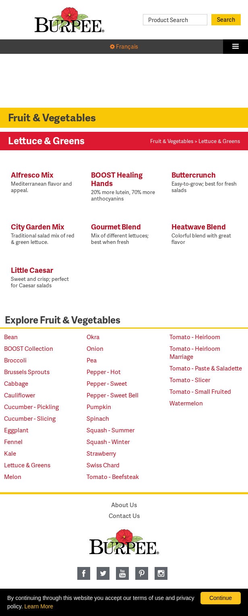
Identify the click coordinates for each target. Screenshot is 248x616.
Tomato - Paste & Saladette (205, 368)
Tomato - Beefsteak (113, 477)
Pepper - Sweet (107, 383)
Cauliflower (19, 395)
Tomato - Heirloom (194, 337)
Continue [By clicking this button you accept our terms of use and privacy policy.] (220, 598)
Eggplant (16, 430)
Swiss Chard (103, 465)
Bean (11, 337)
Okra (93, 337)
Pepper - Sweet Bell (112, 395)
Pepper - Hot (104, 372)
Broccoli (15, 360)
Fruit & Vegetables (171, 141)
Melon (12, 477)
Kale (10, 453)
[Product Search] (175, 19)
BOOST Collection (28, 348)
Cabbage (16, 383)
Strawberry (101, 453)
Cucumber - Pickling (31, 407)
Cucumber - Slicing (30, 418)
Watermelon (186, 403)
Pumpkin (99, 407)
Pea (92, 360)
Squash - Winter (108, 442)
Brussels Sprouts (27, 372)
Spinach (98, 418)
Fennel (13, 442)
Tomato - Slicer (189, 380)
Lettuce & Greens (27, 465)
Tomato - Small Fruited (200, 391)
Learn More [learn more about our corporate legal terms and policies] (39, 606)
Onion (95, 348)
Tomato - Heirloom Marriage (194, 352)
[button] (235, 46)
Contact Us (124, 516)
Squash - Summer (110, 430)
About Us (124, 505)
